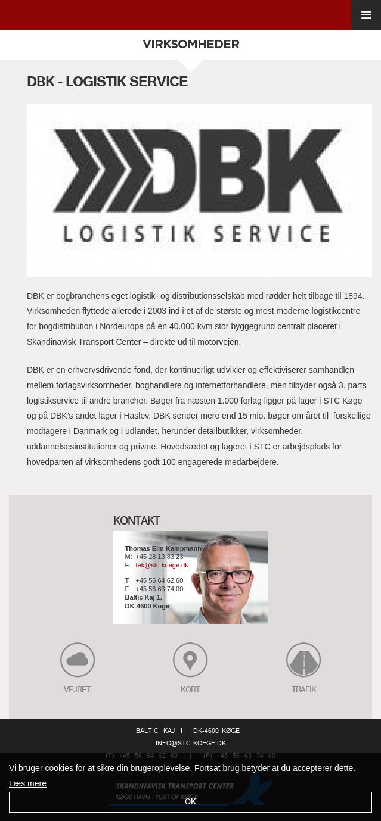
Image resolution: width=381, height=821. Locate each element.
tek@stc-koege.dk (162, 565)
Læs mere (28, 783)
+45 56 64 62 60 (160, 580)
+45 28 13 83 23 (160, 557)
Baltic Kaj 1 (159, 731)
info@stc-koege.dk (191, 743)
